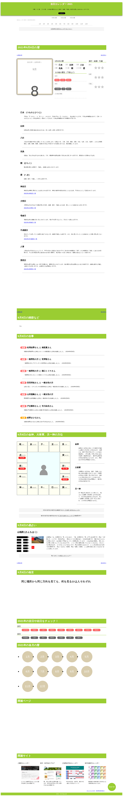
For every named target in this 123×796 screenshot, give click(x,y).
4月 (52, 24)
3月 (48, 24)
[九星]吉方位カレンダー (70, 763)
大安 (43, 630)
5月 (56, 24)
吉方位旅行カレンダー (92, 763)
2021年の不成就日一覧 (30, 239)
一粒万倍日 (25, 630)
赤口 (43, 637)
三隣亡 (79, 637)
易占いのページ (64, 555)
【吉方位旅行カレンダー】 (66, 515)
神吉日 (96, 630)
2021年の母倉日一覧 (30, 222)
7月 (64, 24)
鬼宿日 (79, 630)
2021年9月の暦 (31, 20)
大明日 (61, 630)
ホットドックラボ (91, 790)
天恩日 (70, 630)
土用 (70, 637)
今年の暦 (54, 17)
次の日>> (103, 55)
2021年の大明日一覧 (30, 208)
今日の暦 (63, 17)
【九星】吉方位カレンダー (72, 510)
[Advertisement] (61, 38)
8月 (68, 24)
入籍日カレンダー (23, 763)
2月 (44, 24)
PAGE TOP (112, 787)
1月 (40, 24)
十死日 (61, 637)
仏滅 (34, 637)
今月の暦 (72, 17)
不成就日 (25, 637)
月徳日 (87, 630)
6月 (60, 24)
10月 (77, 24)
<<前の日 (19, 55)
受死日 (52, 637)
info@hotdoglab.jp (100, 790)
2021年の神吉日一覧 (30, 193)
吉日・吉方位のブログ (47, 763)
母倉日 (52, 630)
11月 (81, 24)
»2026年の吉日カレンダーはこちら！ (61, 29)
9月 (72, 24)
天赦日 (34, 630)
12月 (86, 24)
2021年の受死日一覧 (30, 269)
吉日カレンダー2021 (21, 20)
